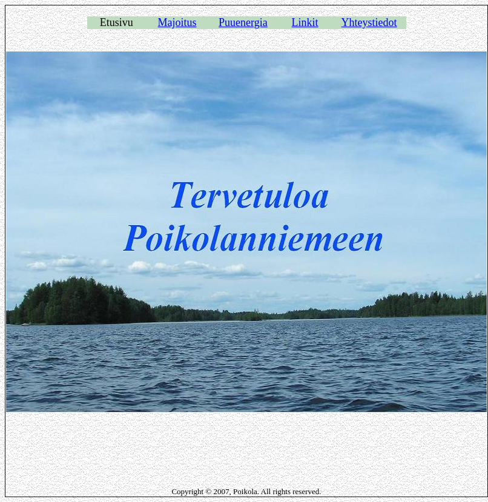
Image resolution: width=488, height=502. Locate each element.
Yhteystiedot (369, 22)
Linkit (305, 22)
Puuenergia (243, 22)
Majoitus (177, 22)
